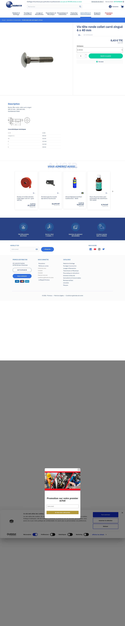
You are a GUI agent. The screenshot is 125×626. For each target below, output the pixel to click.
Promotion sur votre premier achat (62, 319)
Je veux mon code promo (62, 332)
